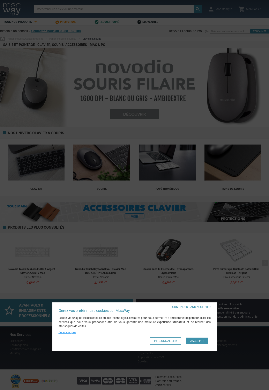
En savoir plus (67, 332)
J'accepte (197, 341)
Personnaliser (165, 341)
